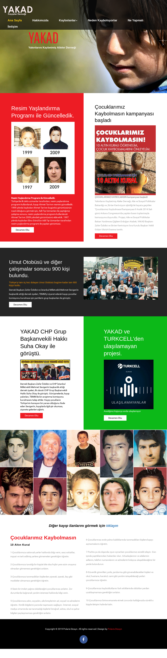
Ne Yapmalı (135, 20)
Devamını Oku (22, 230)
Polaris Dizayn (115, 629)
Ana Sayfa (15, 20)
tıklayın (112, 526)
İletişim (13, 26)
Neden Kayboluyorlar (102, 20)
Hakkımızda (40, 20)
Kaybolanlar (68, 20)
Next (163, 45)
